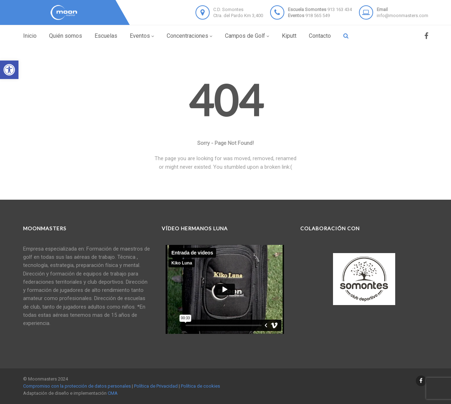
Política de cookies (200, 386)
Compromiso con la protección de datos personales (77, 386)
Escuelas (106, 35)
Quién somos (65, 35)
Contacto (320, 35)
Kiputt (289, 35)
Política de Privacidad (156, 386)
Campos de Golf (247, 35)
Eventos (142, 35)
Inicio (30, 35)
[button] (9, 70)
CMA (113, 393)
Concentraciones (190, 35)
